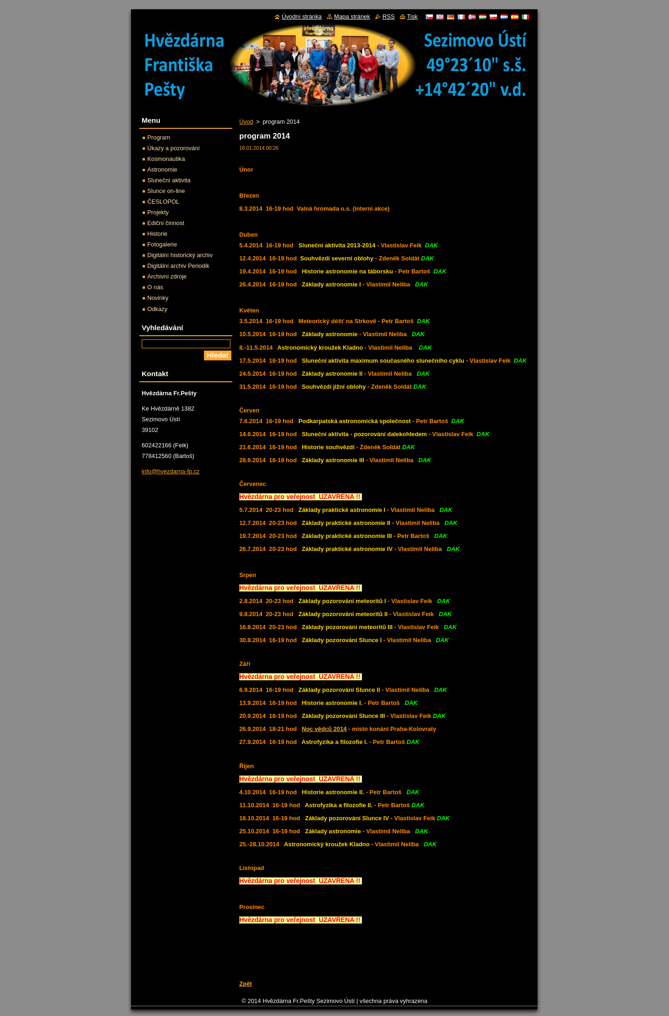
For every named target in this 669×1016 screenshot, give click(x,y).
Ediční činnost (165, 222)
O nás (155, 287)
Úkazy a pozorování (173, 148)
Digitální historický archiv (180, 255)
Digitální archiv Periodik (178, 265)
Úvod (246, 121)
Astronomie (162, 169)
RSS (388, 16)
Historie (157, 233)
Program (158, 137)
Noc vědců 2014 (324, 728)
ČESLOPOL (163, 201)
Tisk (412, 16)
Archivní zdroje (167, 276)
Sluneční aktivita (168, 180)
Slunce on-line (166, 190)
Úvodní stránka (301, 16)
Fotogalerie (162, 244)
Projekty (158, 212)
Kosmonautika (166, 158)
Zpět (245, 983)
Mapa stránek (352, 16)
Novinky (158, 297)
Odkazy (157, 308)
